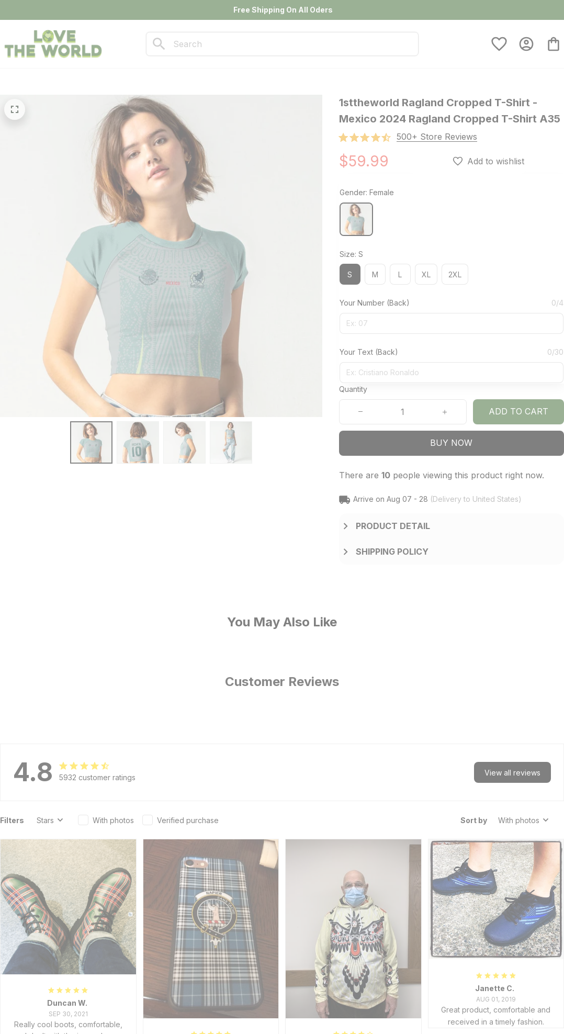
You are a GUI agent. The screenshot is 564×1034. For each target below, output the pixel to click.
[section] (437, 136)
